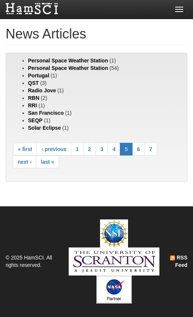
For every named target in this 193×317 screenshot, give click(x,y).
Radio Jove (42, 90)
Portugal (38, 76)
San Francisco (46, 113)
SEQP (35, 120)
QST (33, 83)
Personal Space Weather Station (68, 61)
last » (47, 162)
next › (24, 162)
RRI (32, 105)
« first (25, 149)
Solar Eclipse (44, 128)
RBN (33, 98)
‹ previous (53, 149)
